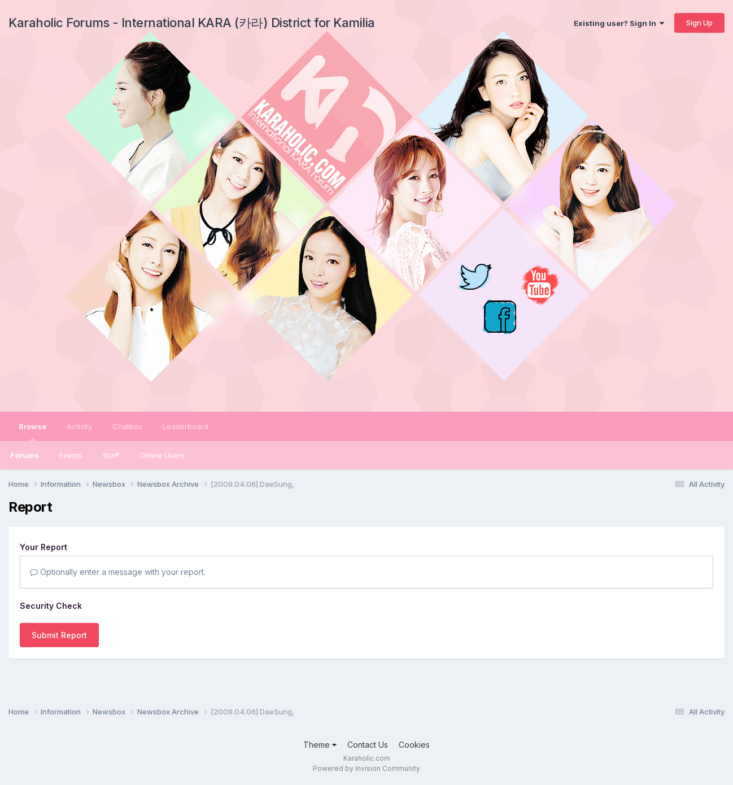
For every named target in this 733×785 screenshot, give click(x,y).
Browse (32, 431)
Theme (320, 744)
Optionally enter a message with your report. (118, 572)
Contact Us (367, 744)
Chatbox (127, 426)
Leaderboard (185, 426)
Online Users (162, 455)
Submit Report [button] (59, 635)
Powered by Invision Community (366, 768)
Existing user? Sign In (619, 23)
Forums (24, 455)
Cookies (414, 744)
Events (70, 455)
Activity (79, 426)
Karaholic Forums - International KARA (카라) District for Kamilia (191, 22)
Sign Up (699, 22)
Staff (111, 455)
